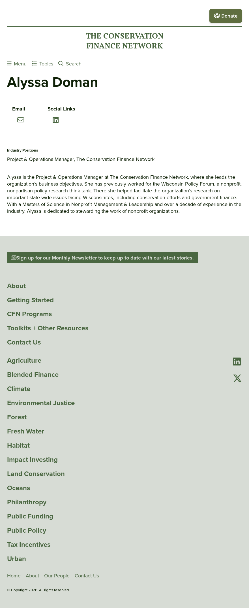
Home (14, 575)
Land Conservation (36, 473)
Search (69, 63)
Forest (17, 417)
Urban (16, 558)
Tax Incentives (28, 544)
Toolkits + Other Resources (47, 328)
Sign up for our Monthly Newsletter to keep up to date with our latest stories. (102, 258)
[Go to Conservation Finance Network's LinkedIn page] (237, 362)
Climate (18, 388)
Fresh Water (25, 431)
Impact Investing (32, 459)
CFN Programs (29, 313)
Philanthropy (26, 502)
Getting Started (30, 300)
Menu (17, 63)
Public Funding (30, 516)
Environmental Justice (41, 402)
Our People (57, 575)
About (16, 285)
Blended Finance (33, 374)
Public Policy (26, 530)
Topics (42, 63)
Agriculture (24, 360)
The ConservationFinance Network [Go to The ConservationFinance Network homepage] (125, 42)
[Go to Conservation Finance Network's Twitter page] (237, 379)
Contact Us (24, 342)
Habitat (18, 445)
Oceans (18, 487)
